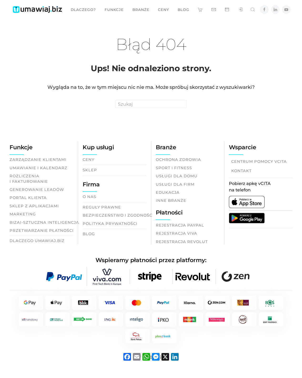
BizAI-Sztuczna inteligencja (44, 222)
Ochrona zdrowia (178, 159)
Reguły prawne (102, 207)
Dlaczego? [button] (83, 9)
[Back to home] (37, 9)
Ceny (163, 9)
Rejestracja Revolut (182, 241)
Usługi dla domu (176, 176)
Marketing (23, 214)
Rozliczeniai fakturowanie (29, 179)
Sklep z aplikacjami (34, 206)
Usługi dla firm (175, 184)
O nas (89, 196)
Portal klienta (28, 197)
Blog (89, 234)
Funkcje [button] (114, 9)
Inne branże (171, 200)
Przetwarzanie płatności (42, 230)
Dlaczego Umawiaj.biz (37, 241)
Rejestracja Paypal (180, 225)
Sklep (90, 170)
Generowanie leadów (37, 189)
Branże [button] (140, 9)
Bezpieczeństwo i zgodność (117, 215)
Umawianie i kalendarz (38, 168)
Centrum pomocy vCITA (259, 161)
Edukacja (168, 192)
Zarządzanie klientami (38, 159)
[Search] (151, 104)
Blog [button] (183, 9)
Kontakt (241, 171)
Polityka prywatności (110, 223)
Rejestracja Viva (176, 233)
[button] (200, 9)
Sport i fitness (174, 168)
